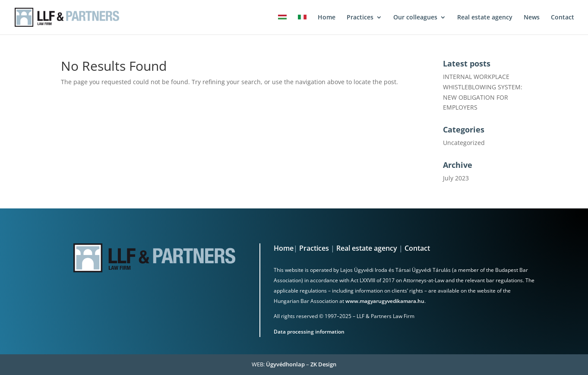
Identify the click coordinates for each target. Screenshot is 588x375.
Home (284, 248)
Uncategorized (464, 143)
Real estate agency (366, 248)
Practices (314, 248)
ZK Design (323, 364)
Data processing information (309, 331)
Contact (417, 248)
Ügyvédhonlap (285, 364)
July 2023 (456, 178)
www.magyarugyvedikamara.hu (384, 301)
